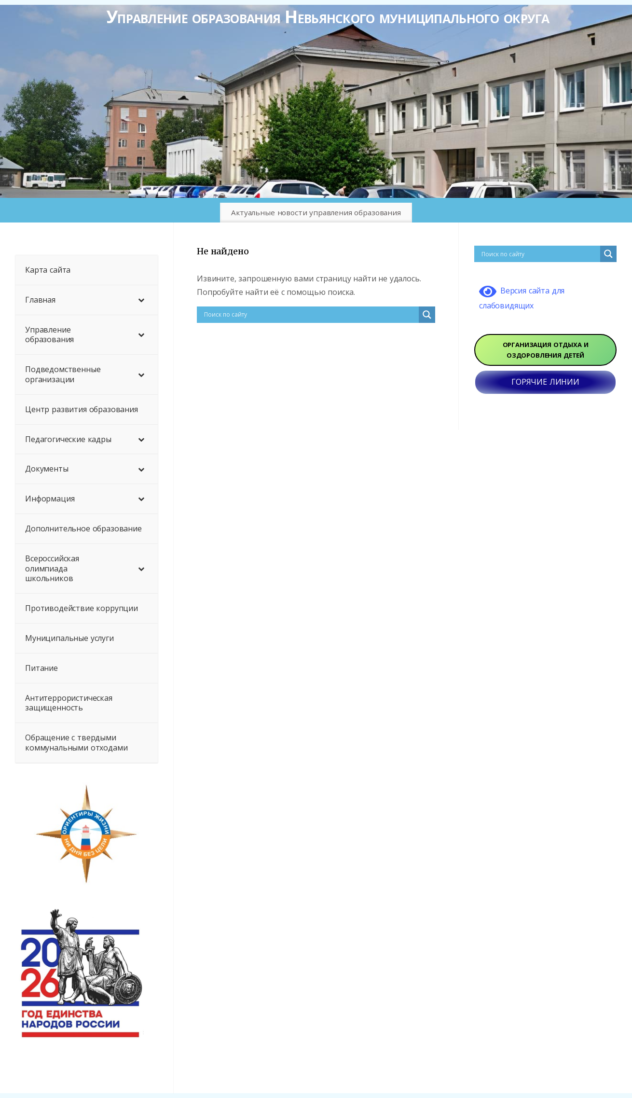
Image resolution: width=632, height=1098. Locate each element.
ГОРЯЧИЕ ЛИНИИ (545, 381)
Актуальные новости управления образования (315, 212)
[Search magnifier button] (427, 314)
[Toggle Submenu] (141, 300)
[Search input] (310, 314)
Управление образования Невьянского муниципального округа (328, 16)
